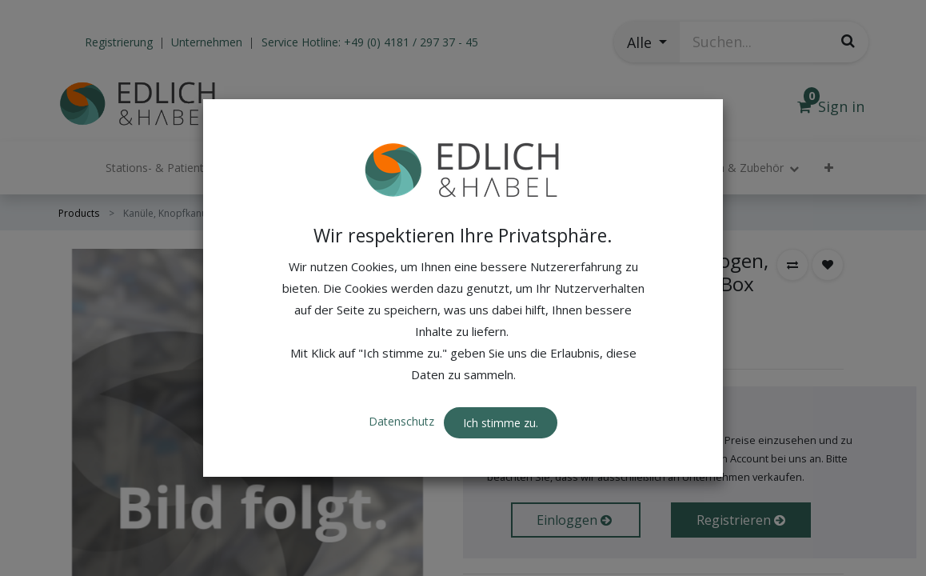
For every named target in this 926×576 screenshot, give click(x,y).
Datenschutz (403, 389)
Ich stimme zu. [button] (500, 390)
